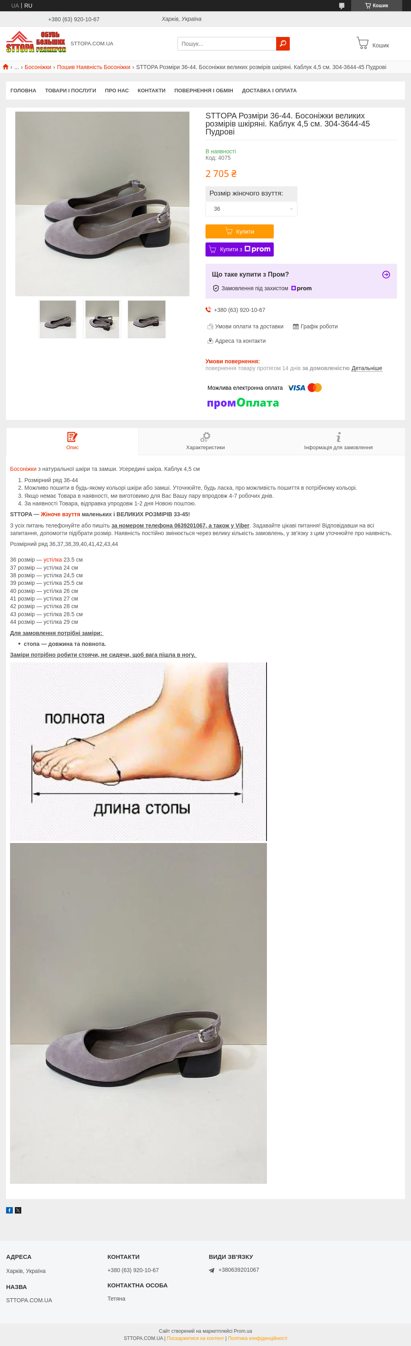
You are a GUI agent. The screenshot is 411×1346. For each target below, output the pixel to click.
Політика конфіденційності (257, 1338)
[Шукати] (283, 44)
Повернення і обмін (203, 91)
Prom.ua (243, 1331)
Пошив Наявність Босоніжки (93, 67)
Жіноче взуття (60, 514)
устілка (53, 559)
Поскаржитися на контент (195, 1338)
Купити (245, 231)
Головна (23, 91)
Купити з (245, 249)
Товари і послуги (70, 91)
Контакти (152, 91)
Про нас (117, 91)
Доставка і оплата (269, 91)
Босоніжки (38, 67)
